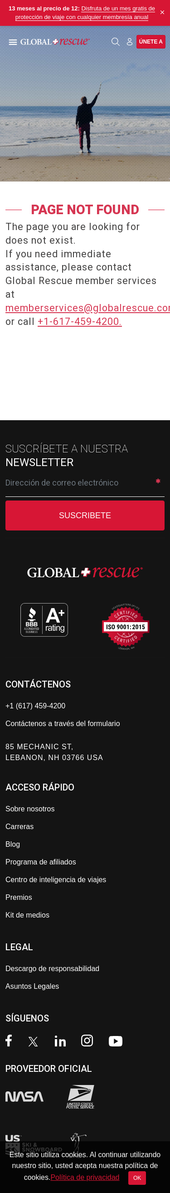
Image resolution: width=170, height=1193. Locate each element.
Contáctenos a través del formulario (62, 723)
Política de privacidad (84, 1177)
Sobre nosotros (30, 809)
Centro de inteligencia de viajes (55, 880)
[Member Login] (129, 41)
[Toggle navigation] (11, 42)
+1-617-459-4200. (80, 321)
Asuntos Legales (32, 986)
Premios (18, 897)
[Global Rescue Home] (62, 42)
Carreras (19, 826)
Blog (12, 844)
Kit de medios (27, 915)
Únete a (151, 42)
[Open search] (116, 42)
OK (137, 1178)
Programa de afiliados (40, 862)
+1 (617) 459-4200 (35, 706)
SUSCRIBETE (85, 515)
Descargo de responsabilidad (52, 968)
